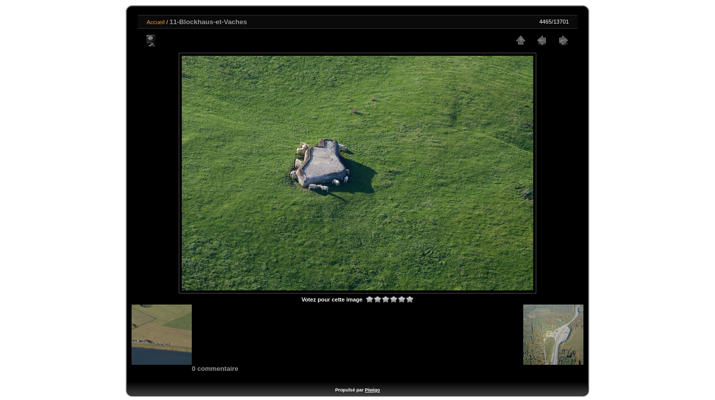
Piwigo (372, 389)
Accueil (156, 22)
